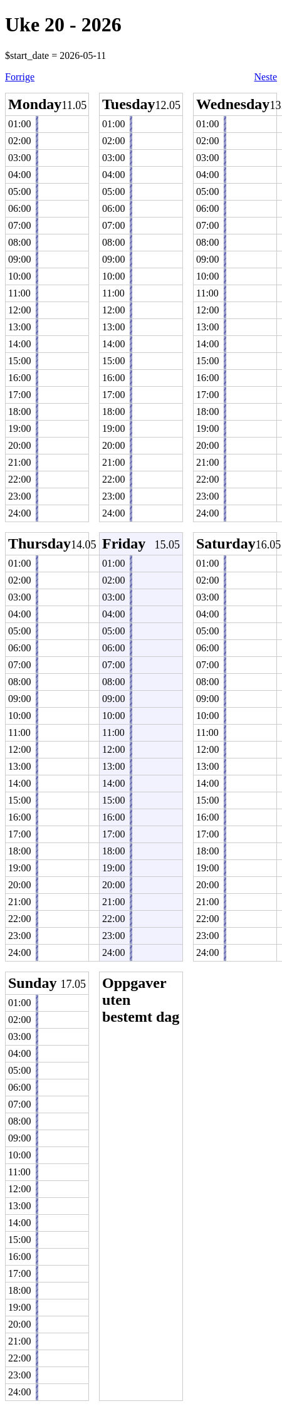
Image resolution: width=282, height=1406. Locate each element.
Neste (265, 76)
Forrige (19, 76)
